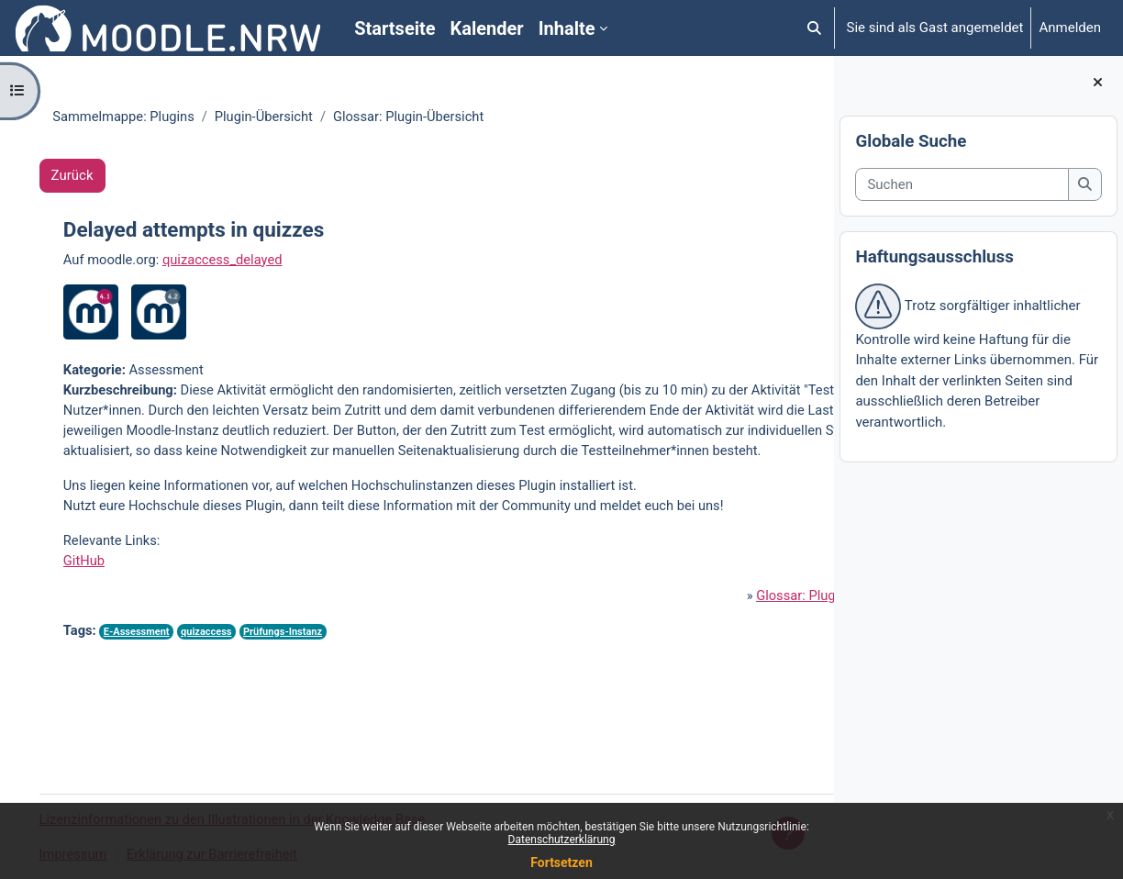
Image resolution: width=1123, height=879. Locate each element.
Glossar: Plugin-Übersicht (665, 662)
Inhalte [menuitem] (567, 28)
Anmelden (1070, 27)
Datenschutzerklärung (562, 839)
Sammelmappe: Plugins (137, 116)
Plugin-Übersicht (280, 116)
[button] (814, 28)
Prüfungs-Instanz (309, 700)
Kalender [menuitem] (487, 28)
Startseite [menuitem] (394, 28)
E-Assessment (159, 700)
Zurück (98, 176)
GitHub (105, 627)
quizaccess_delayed (246, 259)
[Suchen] (961, 185)
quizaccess (231, 700)
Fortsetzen (561, 862)
